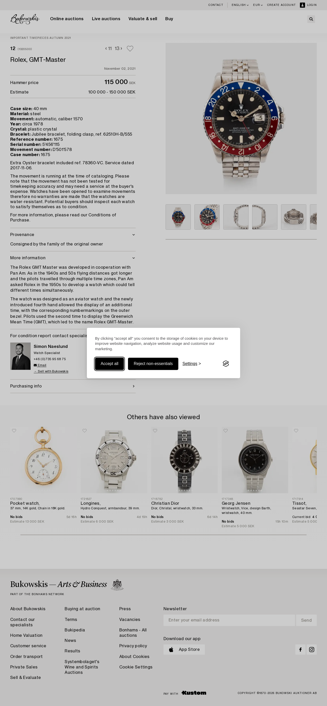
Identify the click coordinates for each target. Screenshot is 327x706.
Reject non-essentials (153, 363)
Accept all (109, 363)
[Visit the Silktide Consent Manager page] (226, 364)
